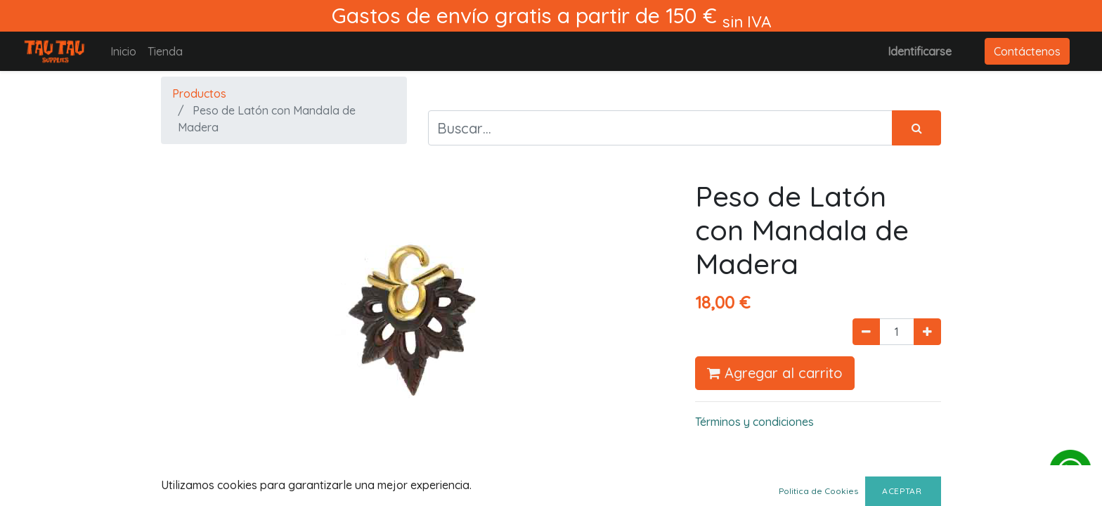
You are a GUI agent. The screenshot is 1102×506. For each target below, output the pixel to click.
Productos (199, 93)
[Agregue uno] (927, 331)
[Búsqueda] (916, 127)
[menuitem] (123, 51)
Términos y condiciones (754, 422)
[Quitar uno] (866, 331)
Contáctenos (1027, 51)
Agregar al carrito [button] (775, 373)
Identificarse (920, 51)
